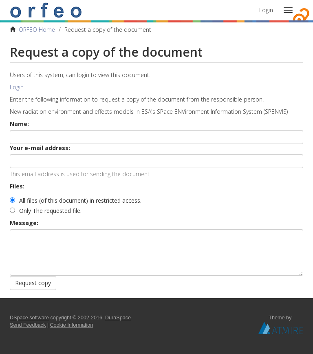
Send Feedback (28, 325)
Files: (18, 186)
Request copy (33, 283)
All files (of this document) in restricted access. (75, 200)
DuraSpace (118, 318)
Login (17, 87)
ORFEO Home (37, 29)
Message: (25, 223)
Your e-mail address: (41, 148)
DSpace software (29, 318)
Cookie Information (71, 325)
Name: (20, 124)
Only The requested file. (46, 211)
